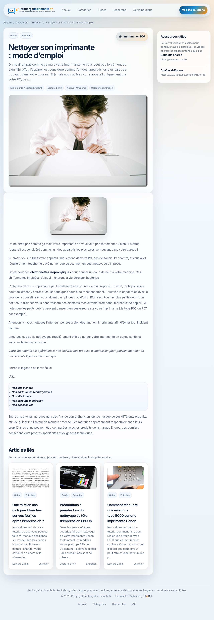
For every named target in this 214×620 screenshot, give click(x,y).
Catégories (84, 10)
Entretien (37, 22)
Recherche (119, 10)
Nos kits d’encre (22, 387)
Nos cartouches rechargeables (32, 392)
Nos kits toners (21, 396)
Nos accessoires (22, 405)
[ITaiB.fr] (148, 596)
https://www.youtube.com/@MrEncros (183, 74)
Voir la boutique (142, 10)
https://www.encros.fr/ (174, 59)
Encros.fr (121, 596)
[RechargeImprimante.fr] (32, 10)
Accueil (66, 10)
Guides (101, 10)
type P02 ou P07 (135, 308)
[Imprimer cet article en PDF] (132, 36)
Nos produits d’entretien (27, 400)
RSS (133, 604)
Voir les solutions (193, 10)
